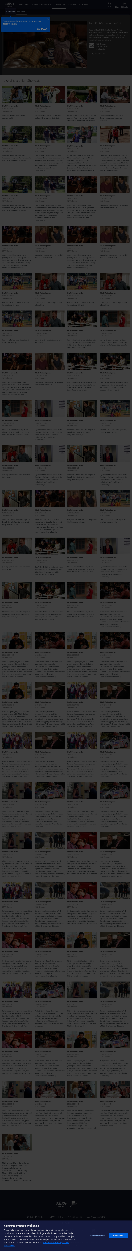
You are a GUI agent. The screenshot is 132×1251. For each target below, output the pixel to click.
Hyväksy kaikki (119, 1235)
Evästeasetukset (97, 1235)
